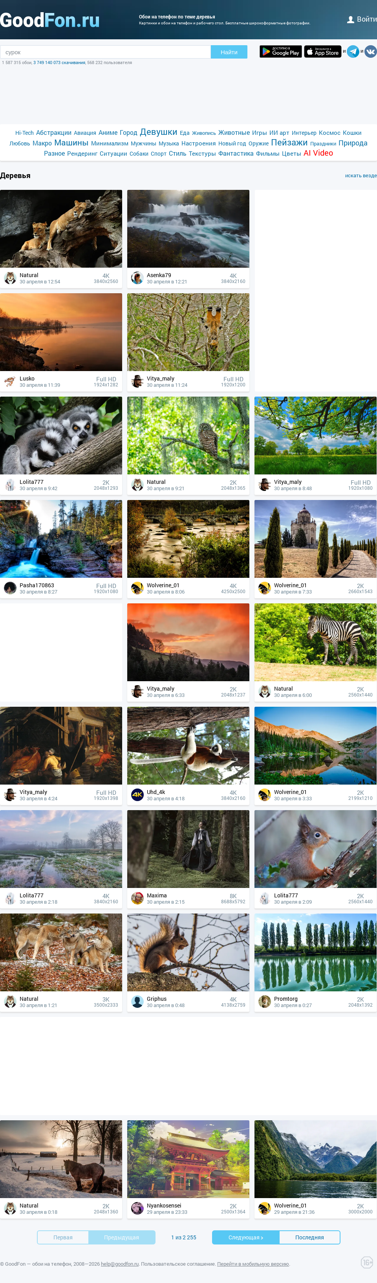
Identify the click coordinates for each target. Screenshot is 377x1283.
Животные (234, 132)
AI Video (318, 152)
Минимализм (109, 143)
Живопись (204, 132)
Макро (42, 143)
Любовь (19, 143)
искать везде (361, 175)
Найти (229, 52)
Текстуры (202, 153)
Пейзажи (289, 142)
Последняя (309, 1237)
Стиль (178, 153)
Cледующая (246, 1237)
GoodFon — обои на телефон (38, 1263)
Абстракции (53, 132)
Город (128, 132)
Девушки (159, 131)
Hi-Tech (24, 132)
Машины (71, 142)
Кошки (352, 132)
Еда (185, 132)
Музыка (169, 143)
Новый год (232, 143)
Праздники (323, 143)
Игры (259, 132)
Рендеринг (82, 153)
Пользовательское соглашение (178, 1263)
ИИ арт (279, 132)
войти (362, 19)
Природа (353, 142)
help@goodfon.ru (120, 1263)
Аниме (108, 132)
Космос (329, 132)
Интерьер (304, 132)
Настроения (198, 143)
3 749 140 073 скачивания (59, 62)
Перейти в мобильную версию (253, 1263)
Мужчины (143, 143)
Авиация (85, 132)
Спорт (159, 153)
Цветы (291, 153)
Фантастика (236, 153)
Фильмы (268, 153)
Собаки (139, 153)
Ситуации (113, 153)
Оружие (259, 143)
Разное (54, 153)
